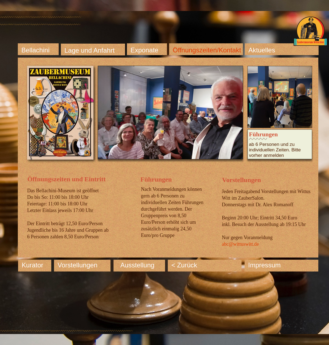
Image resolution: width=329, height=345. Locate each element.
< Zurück (184, 265)
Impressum (264, 265)
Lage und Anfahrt (89, 50)
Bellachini (35, 50)
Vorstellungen (77, 265)
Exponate (144, 50)
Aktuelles (261, 50)
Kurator (32, 265)
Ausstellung (137, 265)
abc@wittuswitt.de (240, 244)
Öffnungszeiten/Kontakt (207, 50)
